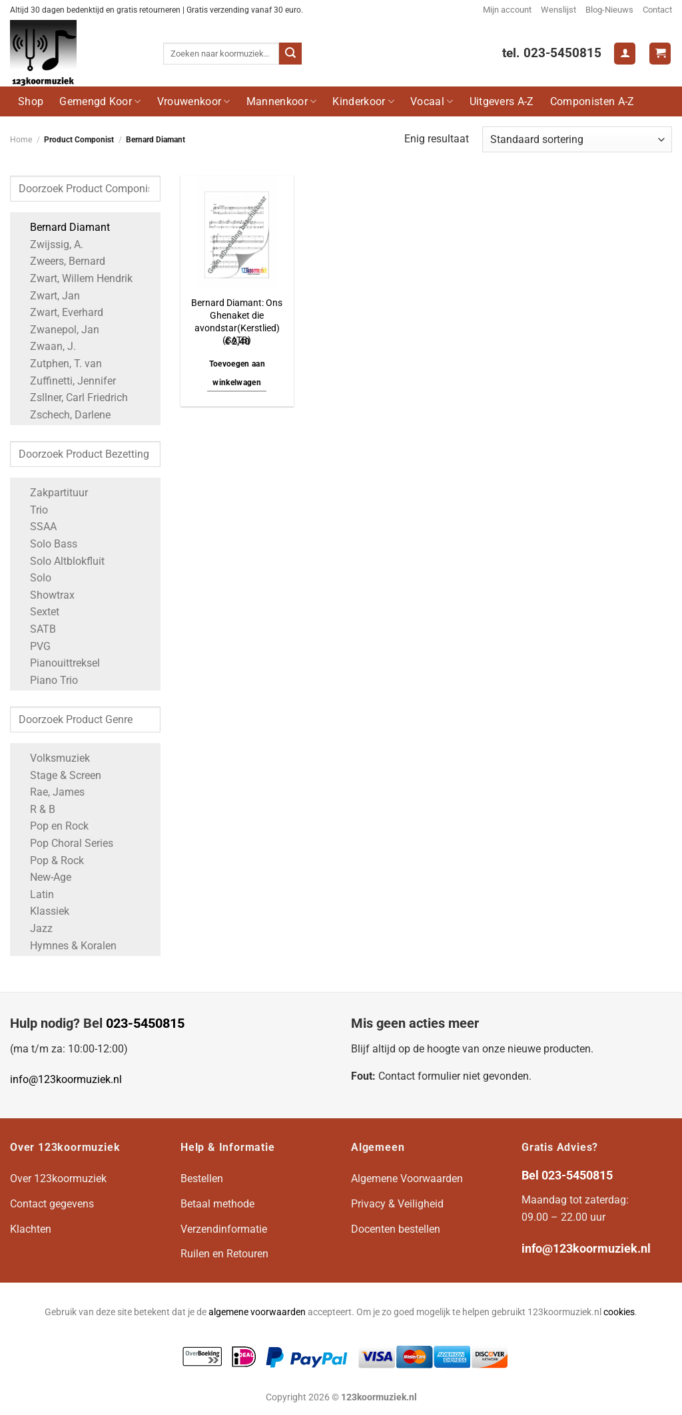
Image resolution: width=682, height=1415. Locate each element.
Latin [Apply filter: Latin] (35, 894)
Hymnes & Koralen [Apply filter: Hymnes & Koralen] (67, 945)
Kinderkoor (363, 101)
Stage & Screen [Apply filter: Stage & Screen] (59, 775)
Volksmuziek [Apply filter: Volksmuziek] (53, 758)
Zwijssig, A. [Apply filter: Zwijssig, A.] (50, 244)
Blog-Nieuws (609, 10)
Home (21, 139)
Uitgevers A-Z (502, 101)
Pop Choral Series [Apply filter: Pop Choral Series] (65, 843)
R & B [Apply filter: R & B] (36, 809)
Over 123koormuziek (58, 1178)
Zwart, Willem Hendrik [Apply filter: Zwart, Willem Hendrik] (75, 278)
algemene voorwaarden (257, 1312)
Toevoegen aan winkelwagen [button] (237, 373)
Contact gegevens (52, 1203)
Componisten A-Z (592, 101)
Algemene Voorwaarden (407, 1178)
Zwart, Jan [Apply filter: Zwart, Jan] (48, 295)
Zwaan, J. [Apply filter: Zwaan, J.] (46, 346)
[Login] (624, 54)
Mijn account (507, 10)
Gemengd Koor (100, 101)
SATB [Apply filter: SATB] (36, 629)
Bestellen (201, 1178)
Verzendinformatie (223, 1229)
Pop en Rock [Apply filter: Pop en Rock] (53, 826)
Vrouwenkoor (193, 101)
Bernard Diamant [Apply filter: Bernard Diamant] (63, 227)
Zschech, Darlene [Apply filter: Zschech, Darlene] (64, 414)
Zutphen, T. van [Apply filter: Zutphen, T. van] (59, 363)
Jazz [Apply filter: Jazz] (35, 928)
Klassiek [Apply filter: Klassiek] (43, 911)
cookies (619, 1312)
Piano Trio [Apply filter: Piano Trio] (47, 680)
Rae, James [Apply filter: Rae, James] (51, 792)
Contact (657, 10)
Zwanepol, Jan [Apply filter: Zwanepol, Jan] (58, 329)
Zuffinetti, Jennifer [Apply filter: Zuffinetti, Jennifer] (66, 381)
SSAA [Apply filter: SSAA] (37, 526)
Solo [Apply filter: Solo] (34, 577)
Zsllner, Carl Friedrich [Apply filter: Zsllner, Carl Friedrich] (72, 397)
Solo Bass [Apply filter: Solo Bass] (47, 544)
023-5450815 (145, 1023)
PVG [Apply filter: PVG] (34, 646)
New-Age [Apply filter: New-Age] (44, 877)
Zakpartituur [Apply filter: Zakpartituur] (52, 492)
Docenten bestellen (395, 1229)
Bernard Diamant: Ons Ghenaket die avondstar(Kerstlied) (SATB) (236, 321)
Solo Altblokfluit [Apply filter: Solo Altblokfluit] (61, 561)
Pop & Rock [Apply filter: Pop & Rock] (50, 860)
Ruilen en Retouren (224, 1253)
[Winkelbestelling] (577, 139)
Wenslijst (558, 10)
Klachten (30, 1229)
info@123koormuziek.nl (66, 1079)
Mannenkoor (281, 101)
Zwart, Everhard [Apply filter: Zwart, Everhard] (60, 312)
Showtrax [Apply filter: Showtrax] (46, 595)
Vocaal (431, 101)
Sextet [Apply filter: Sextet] (38, 611)
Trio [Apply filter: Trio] (32, 510)
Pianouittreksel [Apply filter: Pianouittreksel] (58, 663)
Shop (30, 101)
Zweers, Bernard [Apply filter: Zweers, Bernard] (61, 261)
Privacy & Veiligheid (397, 1203)
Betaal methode (217, 1203)
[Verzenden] (290, 54)
